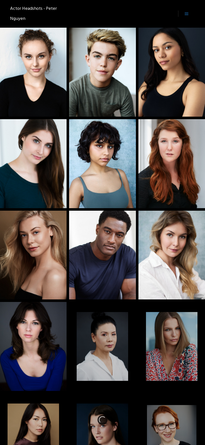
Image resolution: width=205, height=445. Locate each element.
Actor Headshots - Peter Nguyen (33, 13)
